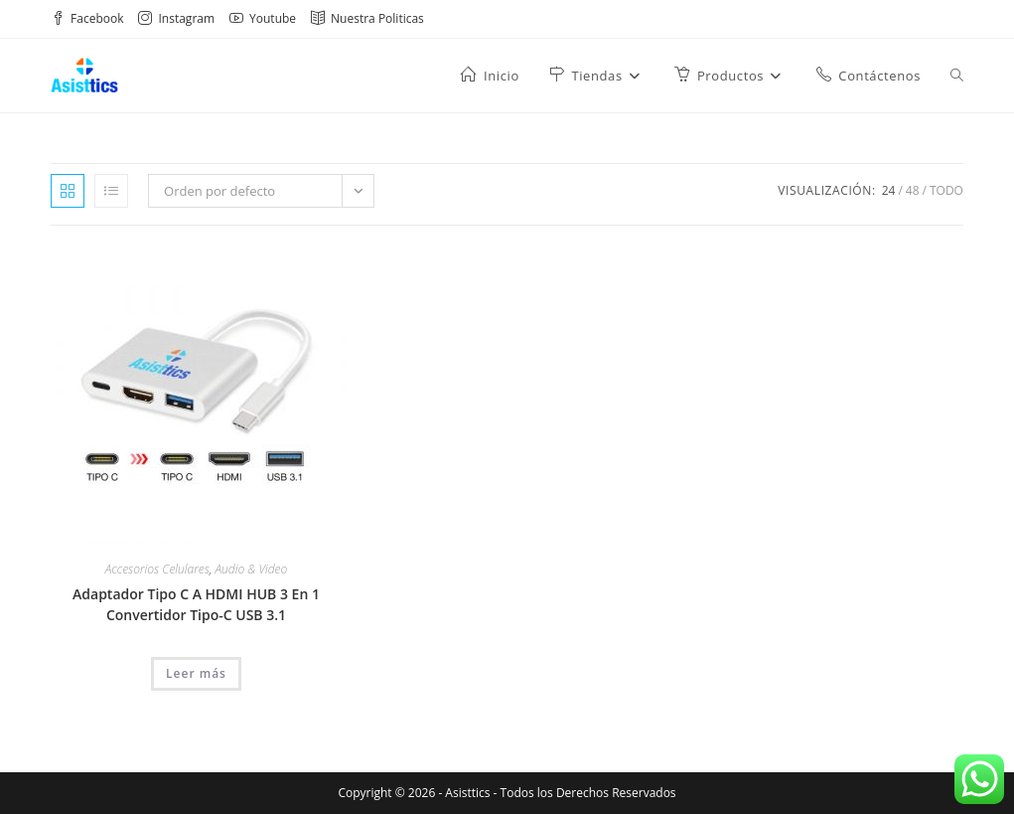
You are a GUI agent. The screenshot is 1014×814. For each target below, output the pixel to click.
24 (889, 190)
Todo (946, 190)
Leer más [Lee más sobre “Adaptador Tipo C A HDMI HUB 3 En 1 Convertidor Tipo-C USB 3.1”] (196, 673)
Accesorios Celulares (157, 569)
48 (913, 190)
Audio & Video (251, 569)
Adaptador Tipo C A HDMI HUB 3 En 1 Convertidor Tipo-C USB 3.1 (196, 604)
